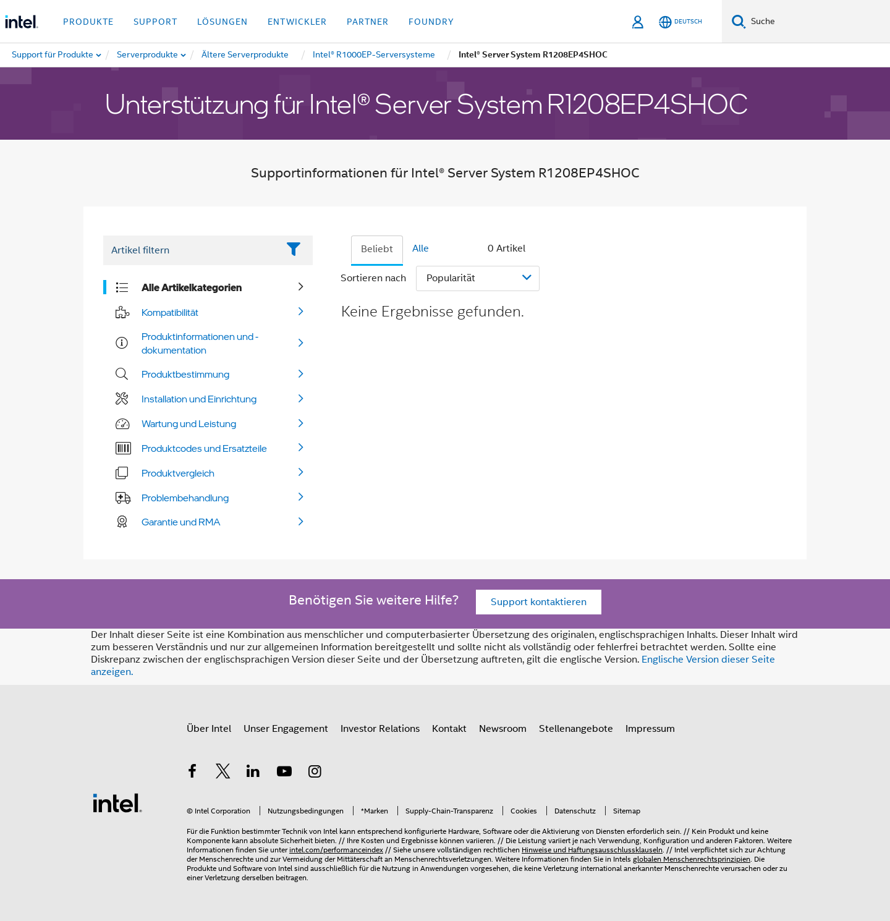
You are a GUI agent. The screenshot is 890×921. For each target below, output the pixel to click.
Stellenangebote (576, 729)
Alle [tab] (420, 248)
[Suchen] (739, 21)
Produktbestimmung (185, 374)
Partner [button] (368, 21)
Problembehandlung (185, 497)
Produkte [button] (88, 21)
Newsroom (503, 729)
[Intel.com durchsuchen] (818, 21)
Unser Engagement (286, 729)
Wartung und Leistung (189, 423)
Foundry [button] (431, 21)
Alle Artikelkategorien (192, 287)
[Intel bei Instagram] (314, 773)
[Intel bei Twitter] (223, 773)
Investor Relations (380, 729)
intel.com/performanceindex (336, 849)
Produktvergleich (178, 473)
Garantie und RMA (181, 522)
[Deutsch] (680, 22)
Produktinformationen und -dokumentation (200, 343)
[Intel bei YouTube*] (284, 773)
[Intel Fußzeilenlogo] (117, 802)
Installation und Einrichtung (199, 399)
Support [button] (155, 21)
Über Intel (209, 729)
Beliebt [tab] (377, 249)
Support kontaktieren (539, 602)
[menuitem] (148, 55)
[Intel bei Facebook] (192, 773)
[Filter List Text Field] (190, 250)
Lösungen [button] (222, 21)
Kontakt (449, 729)
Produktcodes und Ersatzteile (204, 448)
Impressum (650, 729)
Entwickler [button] (297, 21)
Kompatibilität (170, 312)
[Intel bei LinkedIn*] (253, 773)
